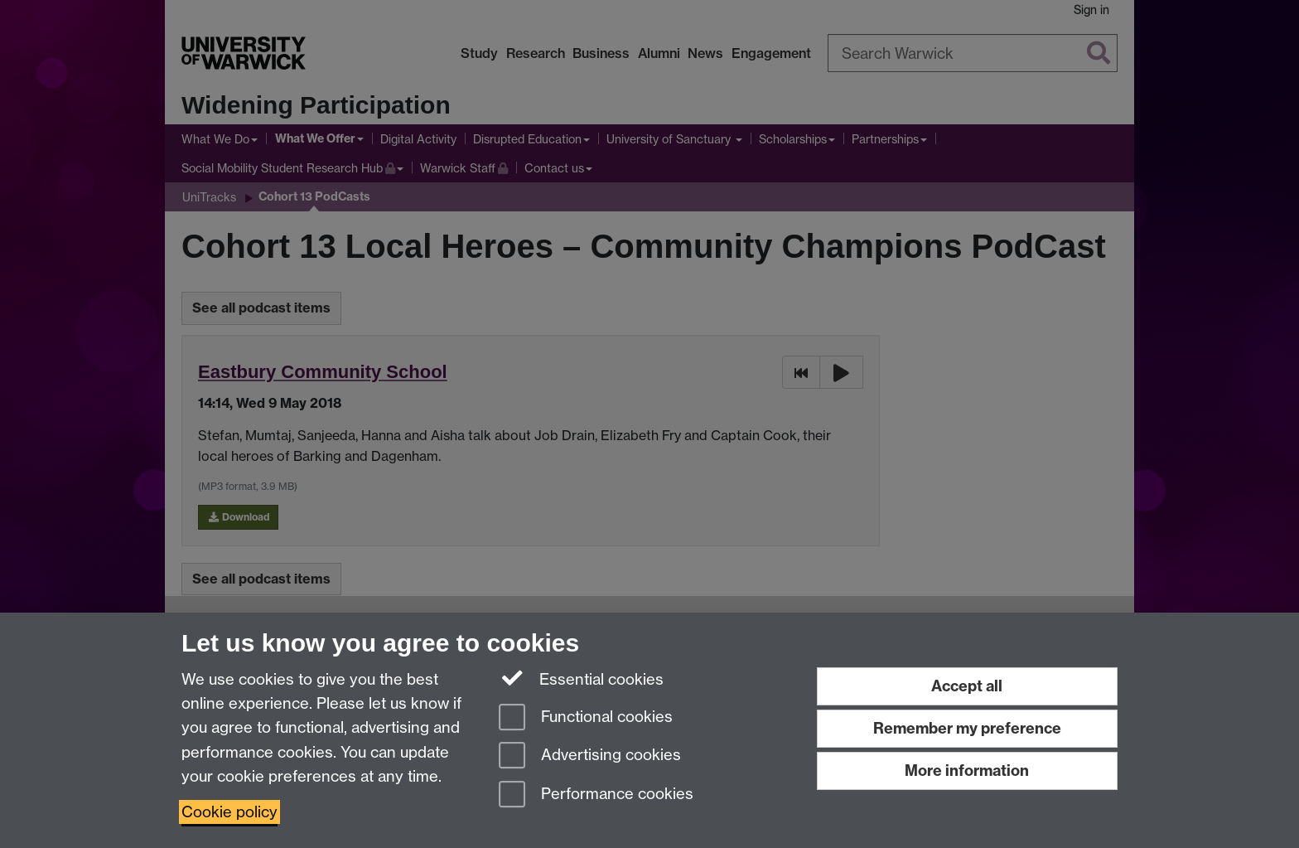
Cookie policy (229, 811)
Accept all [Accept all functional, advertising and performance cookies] (966, 685)
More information (967, 770)
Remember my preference (967, 728)
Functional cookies (586, 718)
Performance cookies (596, 795)
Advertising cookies (590, 756)
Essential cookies (581, 678)
